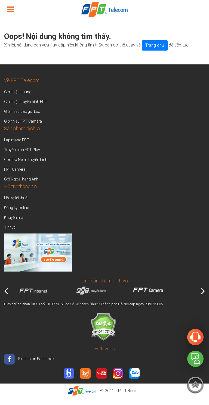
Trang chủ (154, 45)
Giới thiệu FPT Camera (23, 121)
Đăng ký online (16, 207)
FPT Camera (15, 169)
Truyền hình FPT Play (22, 150)
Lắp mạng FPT (16, 140)
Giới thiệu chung (18, 92)
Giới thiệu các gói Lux (22, 111)
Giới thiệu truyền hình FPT (25, 101)
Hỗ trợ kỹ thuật (16, 198)
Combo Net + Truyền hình (25, 159)
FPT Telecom (128, 390)
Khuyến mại (14, 217)
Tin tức (10, 227)
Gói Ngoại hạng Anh (21, 179)
